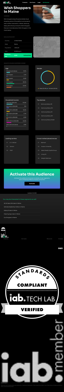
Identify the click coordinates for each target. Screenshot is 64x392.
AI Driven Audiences (9, 246)
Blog (47, 243)
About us (60, 241)
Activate (32, 183)
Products (24, 2)
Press (59, 246)
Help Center (49, 251)
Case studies (49, 241)
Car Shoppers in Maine (10, 217)
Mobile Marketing (25, 246)
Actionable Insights (9, 256)
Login (39, 2)
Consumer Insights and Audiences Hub (31, 241)
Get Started (46, 2)
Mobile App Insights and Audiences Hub (31, 243)
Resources (49, 238)
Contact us (48, 248)
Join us (60, 243)
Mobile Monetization (26, 248)
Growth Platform (8, 251)
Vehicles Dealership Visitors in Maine (14, 207)
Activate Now (27, 55)
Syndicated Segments (9, 248)
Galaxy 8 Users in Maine (10, 210)
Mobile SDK (7, 253)
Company (60, 238)
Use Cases (32, 2)
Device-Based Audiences (10, 243)
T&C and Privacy (50, 246)
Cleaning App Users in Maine (12, 214)
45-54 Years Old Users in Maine (12, 203)
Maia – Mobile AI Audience (10, 241)
